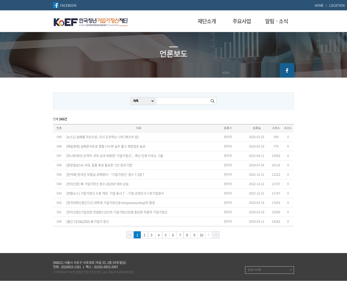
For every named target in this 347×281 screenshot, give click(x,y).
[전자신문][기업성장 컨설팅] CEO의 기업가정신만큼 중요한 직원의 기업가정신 (116, 212)
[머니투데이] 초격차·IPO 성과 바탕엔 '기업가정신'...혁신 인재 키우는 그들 (114, 156)
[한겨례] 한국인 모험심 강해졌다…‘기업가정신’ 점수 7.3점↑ (105, 174)
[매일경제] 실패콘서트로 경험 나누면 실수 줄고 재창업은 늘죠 (106, 146)
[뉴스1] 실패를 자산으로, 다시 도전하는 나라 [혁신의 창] (102, 137)
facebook (287, 70)
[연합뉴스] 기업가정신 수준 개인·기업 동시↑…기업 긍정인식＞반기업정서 (115, 193)
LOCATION (337, 5)
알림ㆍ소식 (276, 21)
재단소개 (207, 21)
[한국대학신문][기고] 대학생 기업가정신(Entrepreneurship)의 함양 (110, 203)
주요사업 (242, 21)
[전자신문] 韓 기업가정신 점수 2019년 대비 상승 (97, 184)
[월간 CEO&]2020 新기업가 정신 (87, 221)
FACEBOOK (68, 5)
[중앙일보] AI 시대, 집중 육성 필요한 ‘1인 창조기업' (99, 165)
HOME (319, 5)
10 (201, 235)
